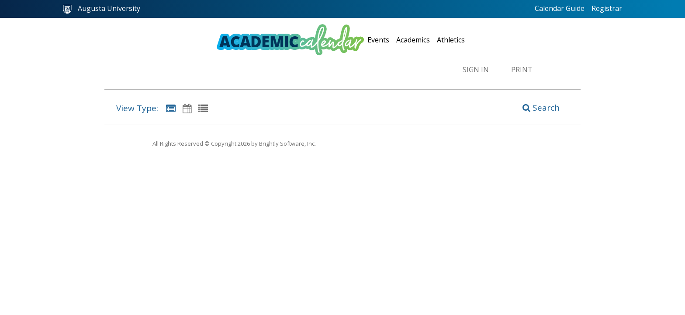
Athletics (451, 40)
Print (522, 70)
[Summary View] (171, 108)
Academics (413, 40)
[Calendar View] (187, 108)
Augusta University (101, 9)
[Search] (536, 107)
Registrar (607, 8)
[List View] (203, 108)
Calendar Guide (560, 8)
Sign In (476, 70)
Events (378, 40)
